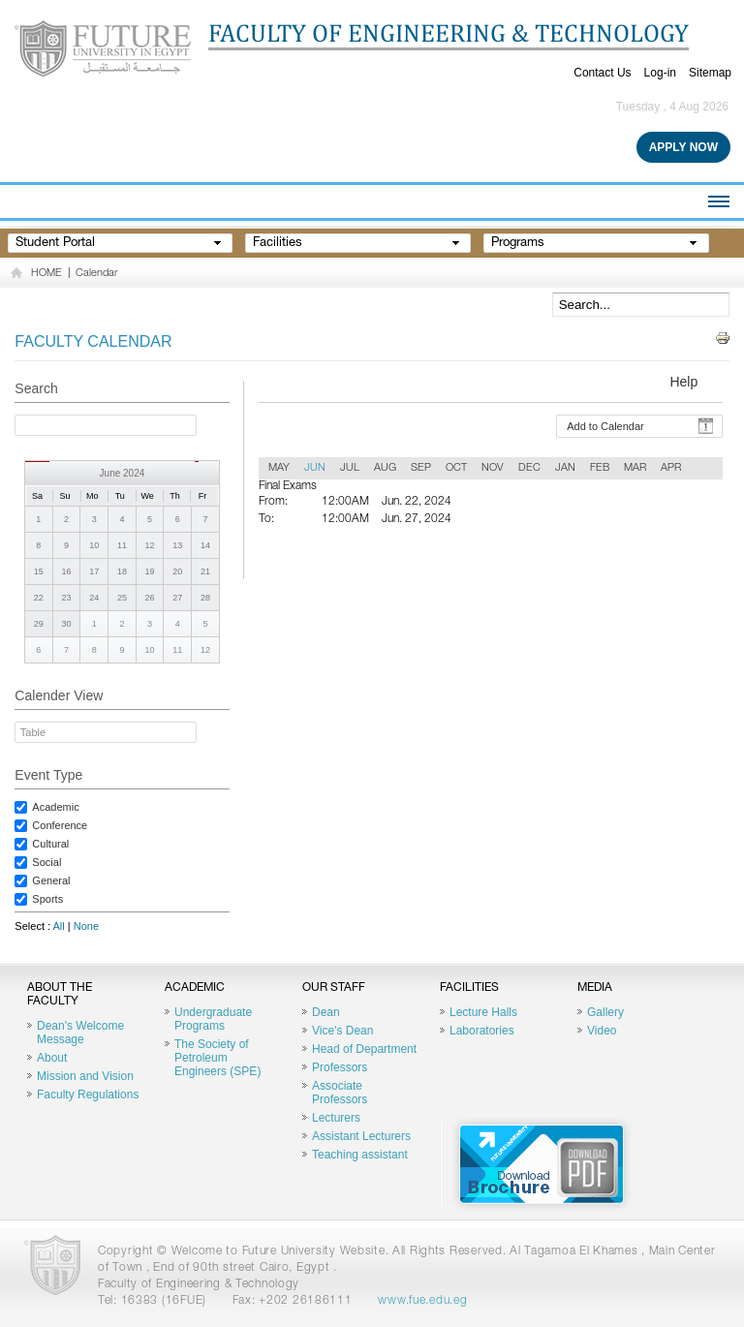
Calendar (96, 273)
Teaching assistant (360, 1154)
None (86, 926)
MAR (635, 468)
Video (601, 1030)
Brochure (541, 1164)
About (52, 1058)
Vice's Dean (342, 1030)
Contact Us (602, 72)
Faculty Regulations (88, 1094)
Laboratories (482, 1030)
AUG (385, 468)
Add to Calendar (605, 426)
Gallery (605, 1012)
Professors (339, 1067)
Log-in (660, 72)
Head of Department (364, 1049)
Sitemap (710, 72)
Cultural (50, 843)
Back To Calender (632, 567)
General (51, 880)
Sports (47, 899)
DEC (529, 468)
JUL (349, 468)
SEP (421, 468)
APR (671, 468)
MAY (279, 468)
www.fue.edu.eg (422, 1301)
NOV (492, 468)
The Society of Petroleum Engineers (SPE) (217, 1057)
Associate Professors (339, 1092)
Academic (55, 807)
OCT (456, 468)
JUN (315, 468)
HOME (46, 273)
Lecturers (336, 1118)
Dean (326, 1012)
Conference (59, 825)
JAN (565, 468)
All (59, 926)
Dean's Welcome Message (80, 1032)
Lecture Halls (483, 1012)
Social (46, 862)
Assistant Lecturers (361, 1136)
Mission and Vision (85, 1076)
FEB (599, 468)
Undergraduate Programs (213, 1019)
